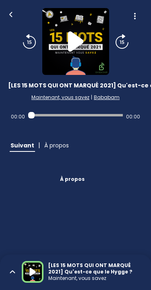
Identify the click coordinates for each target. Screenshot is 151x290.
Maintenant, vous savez (60, 97)
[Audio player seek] (75, 115)
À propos (72, 179)
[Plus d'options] (135, 16)
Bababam (107, 97)
